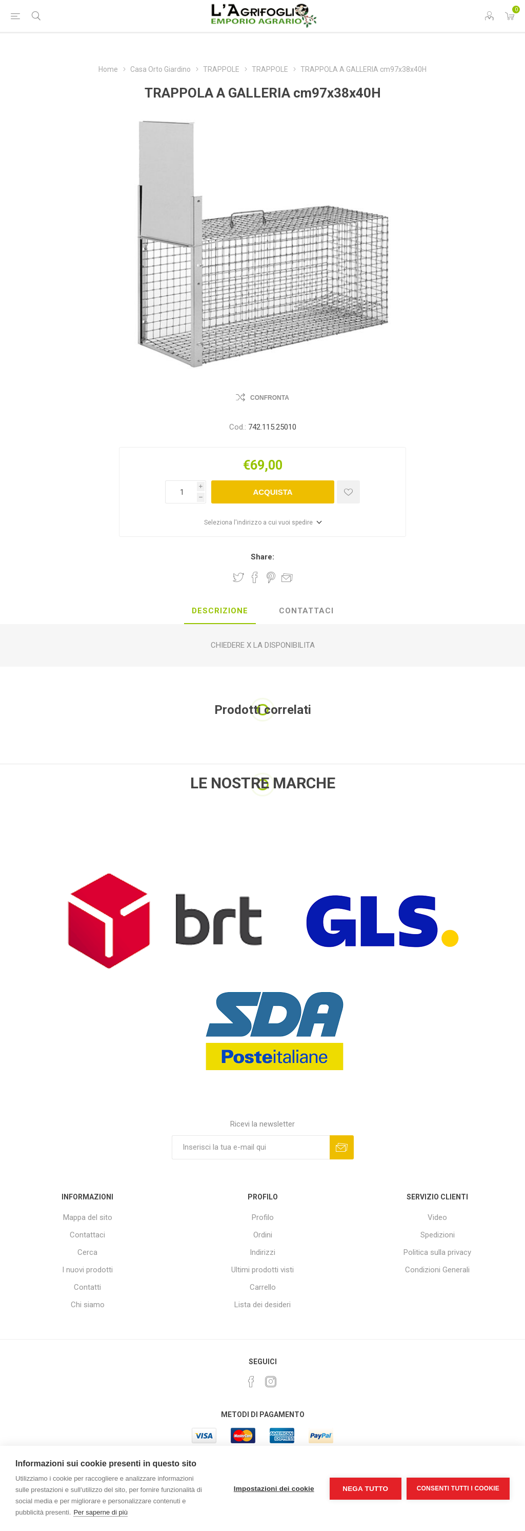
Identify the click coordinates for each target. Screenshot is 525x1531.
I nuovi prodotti (87, 1269)
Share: (262, 556)
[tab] (220, 611)
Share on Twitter (238, 577)
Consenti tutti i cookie (458, 1488)
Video (437, 1217)
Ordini (262, 1234)
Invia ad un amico (287, 577)
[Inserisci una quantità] (181, 491)
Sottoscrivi (342, 1147)
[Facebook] (251, 1381)
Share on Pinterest (271, 577)
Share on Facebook (254, 577)
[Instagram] (270, 1381)
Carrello (263, 1287)
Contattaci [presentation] (306, 610)
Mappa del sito (87, 1217)
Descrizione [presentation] (220, 610)
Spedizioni (437, 1234)
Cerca (87, 1252)
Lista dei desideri (262, 1304)
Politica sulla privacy (437, 1252)
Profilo (263, 1217)
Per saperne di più (100, 1512)
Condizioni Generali (437, 1269)
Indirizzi (262, 1252)
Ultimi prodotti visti (262, 1269)
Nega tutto (365, 1489)
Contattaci (87, 1234)
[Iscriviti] (251, 1147)
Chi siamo (88, 1304)
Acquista (272, 492)
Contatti (87, 1287)
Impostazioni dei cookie (274, 1489)
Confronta (269, 397)
